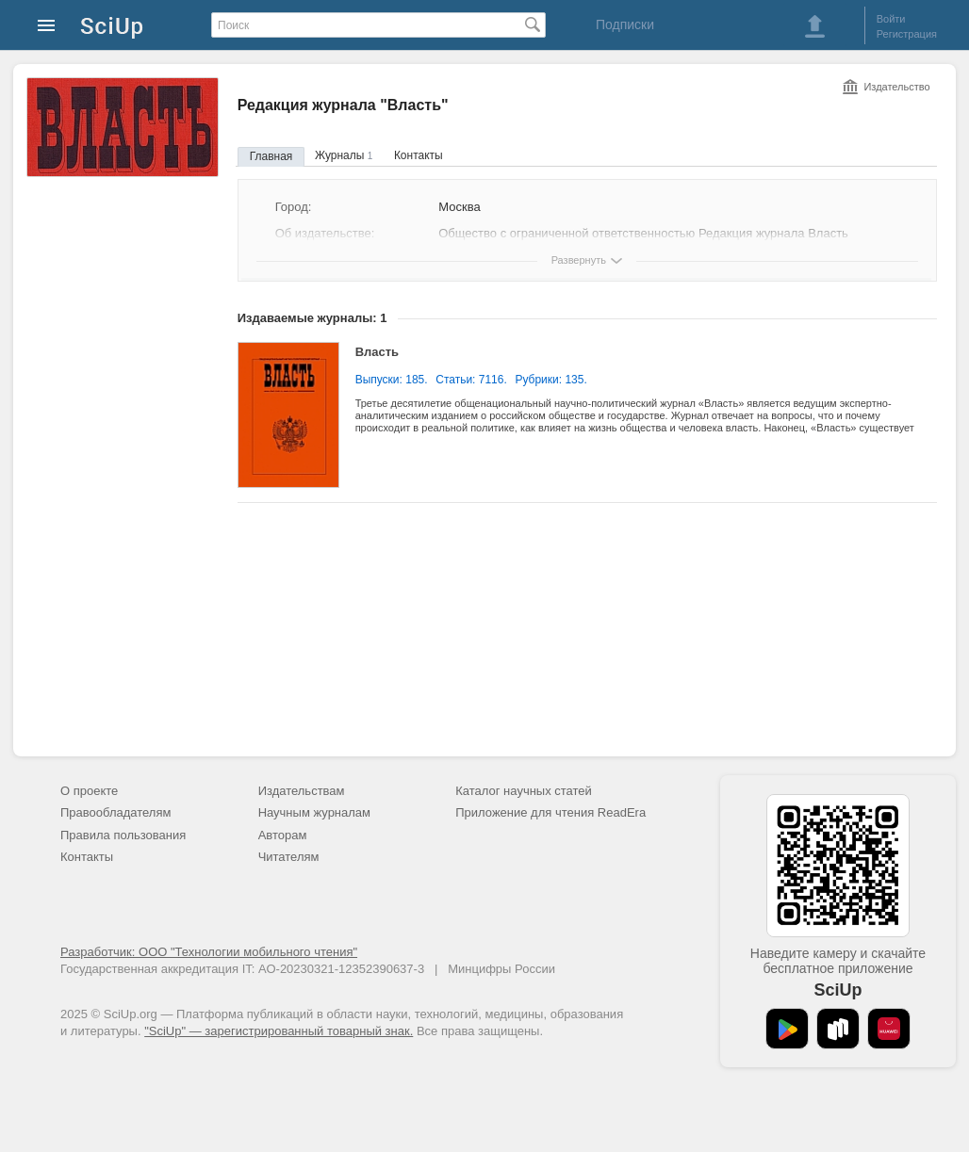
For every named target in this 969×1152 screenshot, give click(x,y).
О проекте (89, 791)
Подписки (625, 24)
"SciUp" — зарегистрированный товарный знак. (278, 1031)
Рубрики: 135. (550, 379)
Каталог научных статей (523, 791)
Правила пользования (123, 835)
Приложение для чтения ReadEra (550, 812)
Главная (271, 156)
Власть (377, 352)
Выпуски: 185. (391, 379)
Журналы (343, 155)
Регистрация (907, 34)
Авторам (282, 835)
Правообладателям (115, 812)
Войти (891, 18)
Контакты (418, 155)
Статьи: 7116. (471, 379)
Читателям (289, 857)
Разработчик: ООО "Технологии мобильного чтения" (208, 952)
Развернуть (578, 260)
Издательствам (301, 791)
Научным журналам (314, 812)
